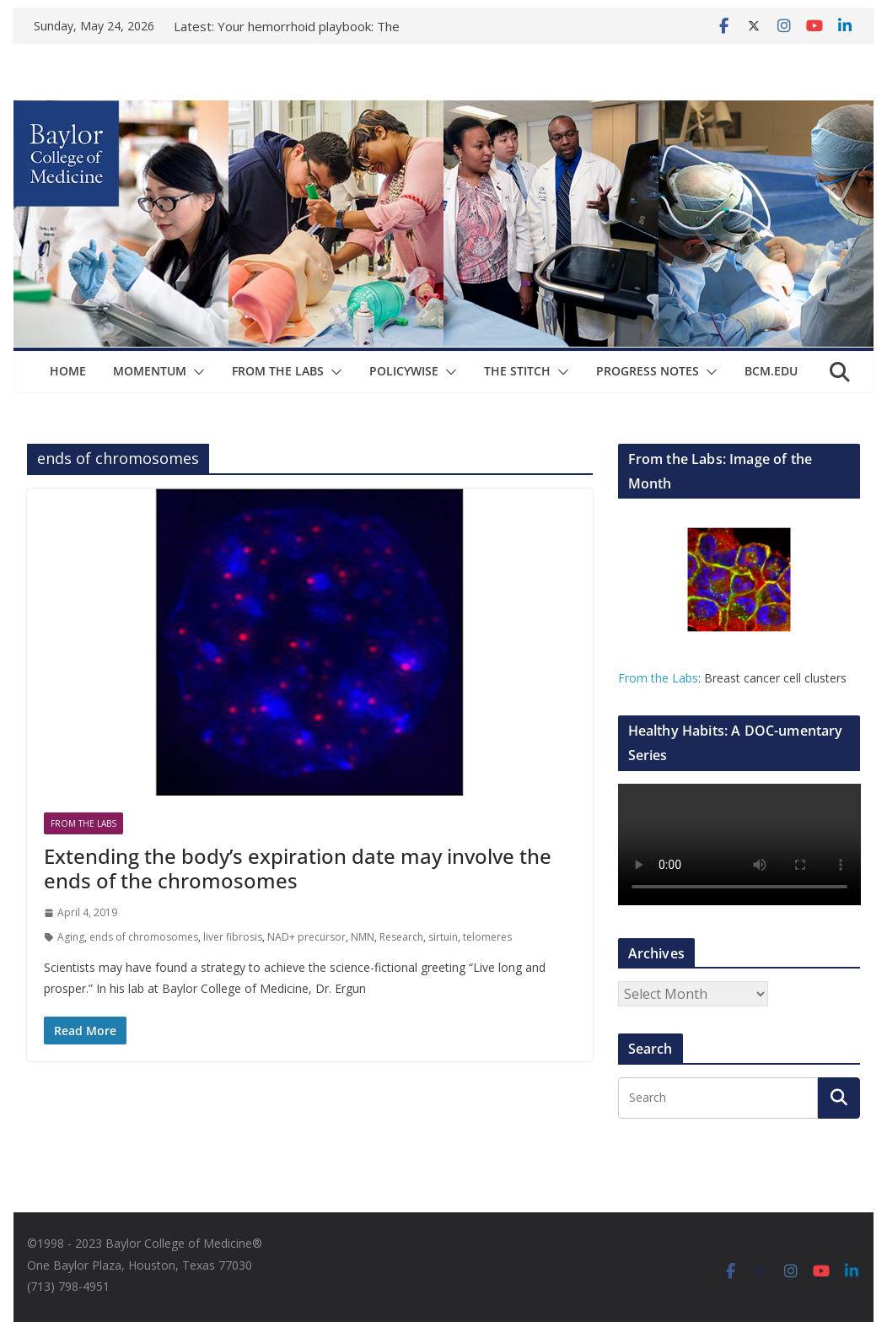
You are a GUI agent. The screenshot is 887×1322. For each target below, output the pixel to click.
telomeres (487, 937)
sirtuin (443, 937)
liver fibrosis (232, 937)
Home (68, 371)
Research (401, 937)
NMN (362, 937)
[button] (195, 372)
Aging (70, 937)
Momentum (149, 371)
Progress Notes (647, 371)
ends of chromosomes (143, 937)
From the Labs (658, 678)
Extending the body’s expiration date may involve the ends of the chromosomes (297, 868)
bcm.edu (771, 371)
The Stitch (517, 371)
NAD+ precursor (306, 937)
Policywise (403, 371)
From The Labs (278, 371)
